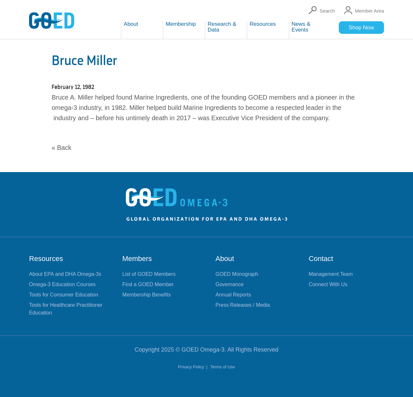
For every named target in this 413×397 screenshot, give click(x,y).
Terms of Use (222, 366)
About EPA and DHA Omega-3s (65, 274)
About (225, 259)
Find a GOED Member (148, 284)
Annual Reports (233, 294)
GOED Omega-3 (203, 349)
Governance (230, 284)
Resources (46, 259)
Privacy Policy (192, 366)
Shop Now (361, 27)
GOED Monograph (237, 274)
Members (137, 259)
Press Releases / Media (243, 305)
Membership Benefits (146, 294)
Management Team (331, 274)
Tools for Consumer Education (63, 294)
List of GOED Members (149, 274)
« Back (61, 147)
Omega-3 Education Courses (62, 284)
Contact (321, 259)
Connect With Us (328, 284)
